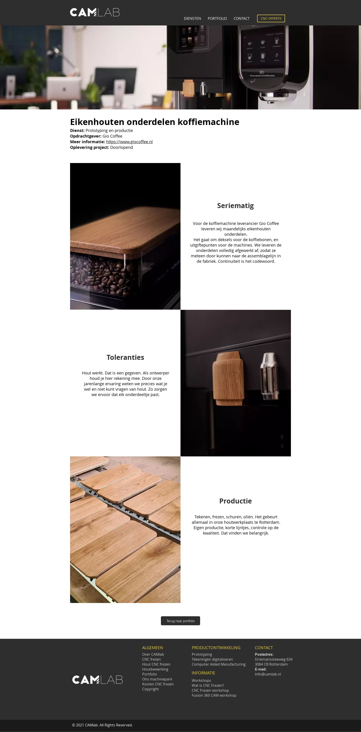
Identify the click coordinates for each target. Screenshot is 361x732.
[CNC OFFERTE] (271, 18)
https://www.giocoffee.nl (129, 141)
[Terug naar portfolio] (180, 620)
